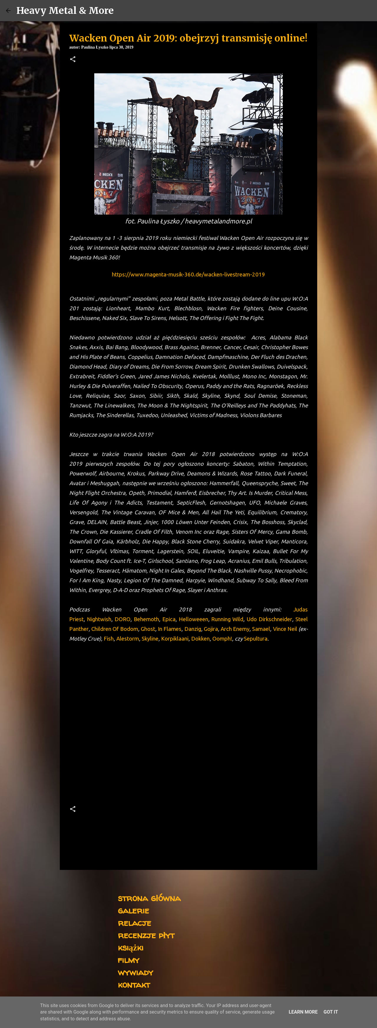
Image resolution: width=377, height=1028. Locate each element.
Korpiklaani (174, 639)
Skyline (150, 639)
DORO (122, 619)
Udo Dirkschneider (269, 619)
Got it (330, 1012)
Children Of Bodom (114, 629)
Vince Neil (285, 629)
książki (130, 947)
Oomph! (222, 639)
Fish (109, 639)
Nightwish (99, 619)
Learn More (303, 1012)
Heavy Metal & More (65, 10)
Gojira (211, 629)
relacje (134, 922)
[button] (72, 60)
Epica (169, 619)
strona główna (149, 898)
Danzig (192, 629)
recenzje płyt (146, 935)
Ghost (148, 629)
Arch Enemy (235, 629)
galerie (133, 910)
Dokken (200, 639)
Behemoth (146, 619)
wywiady (135, 972)
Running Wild (227, 619)
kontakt (134, 984)
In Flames (169, 629)
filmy (128, 960)
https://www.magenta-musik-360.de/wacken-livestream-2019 (188, 274)
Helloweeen (193, 619)
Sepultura (255, 639)
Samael (260, 629)
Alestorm (127, 639)
